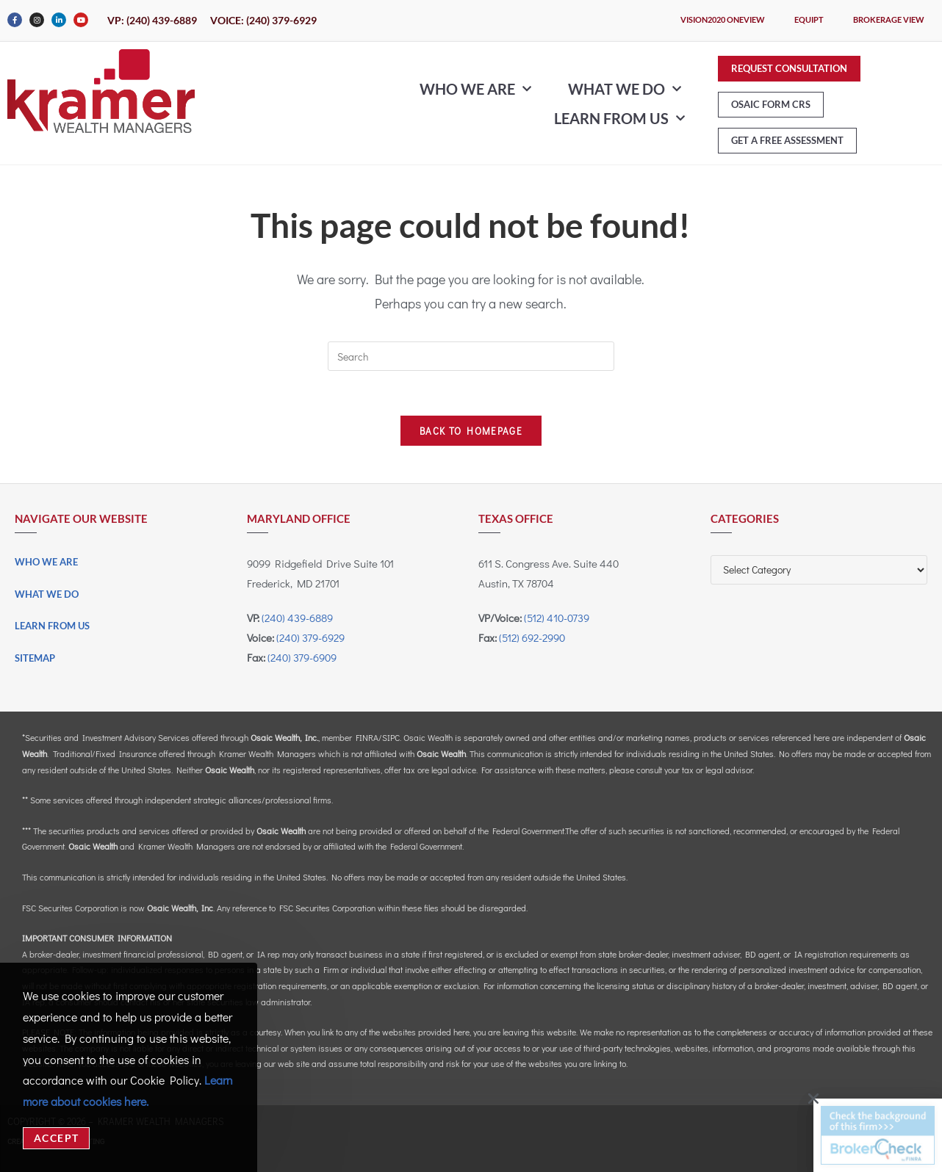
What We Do (624, 88)
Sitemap (35, 658)
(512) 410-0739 (556, 617)
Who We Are (475, 88)
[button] (807, 1098)
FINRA (367, 737)
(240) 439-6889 (297, 617)
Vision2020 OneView (722, 19)
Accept (56, 1138)
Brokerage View (888, 19)
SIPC (391, 737)
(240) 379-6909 (302, 657)
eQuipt (809, 19)
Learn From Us (619, 118)
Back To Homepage (471, 430)
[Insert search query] (471, 356)
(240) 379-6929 (310, 637)
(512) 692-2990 (532, 637)
